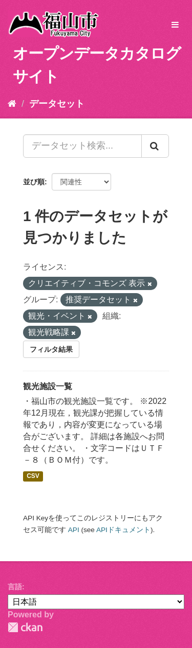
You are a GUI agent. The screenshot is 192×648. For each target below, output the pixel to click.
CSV (33, 475)
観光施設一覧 (47, 386)
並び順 (34, 182)
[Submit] (155, 146)
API (73, 530)
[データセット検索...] (82, 146)
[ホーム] (12, 104)
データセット (56, 104)
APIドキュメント (123, 530)
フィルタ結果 (51, 349)
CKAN (25, 627)
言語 (15, 587)
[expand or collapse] (175, 25)
